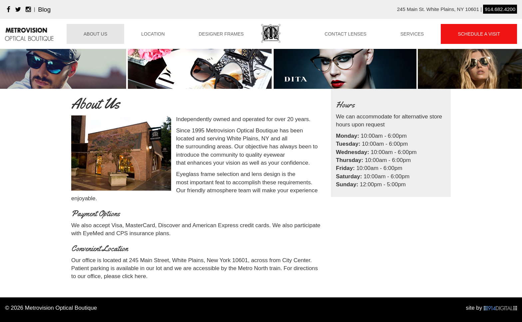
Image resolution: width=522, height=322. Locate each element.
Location (153, 34)
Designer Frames (221, 34)
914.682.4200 (500, 9)
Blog (44, 9)
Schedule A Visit (479, 34)
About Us (95, 34)
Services (412, 34)
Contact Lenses (346, 34)
